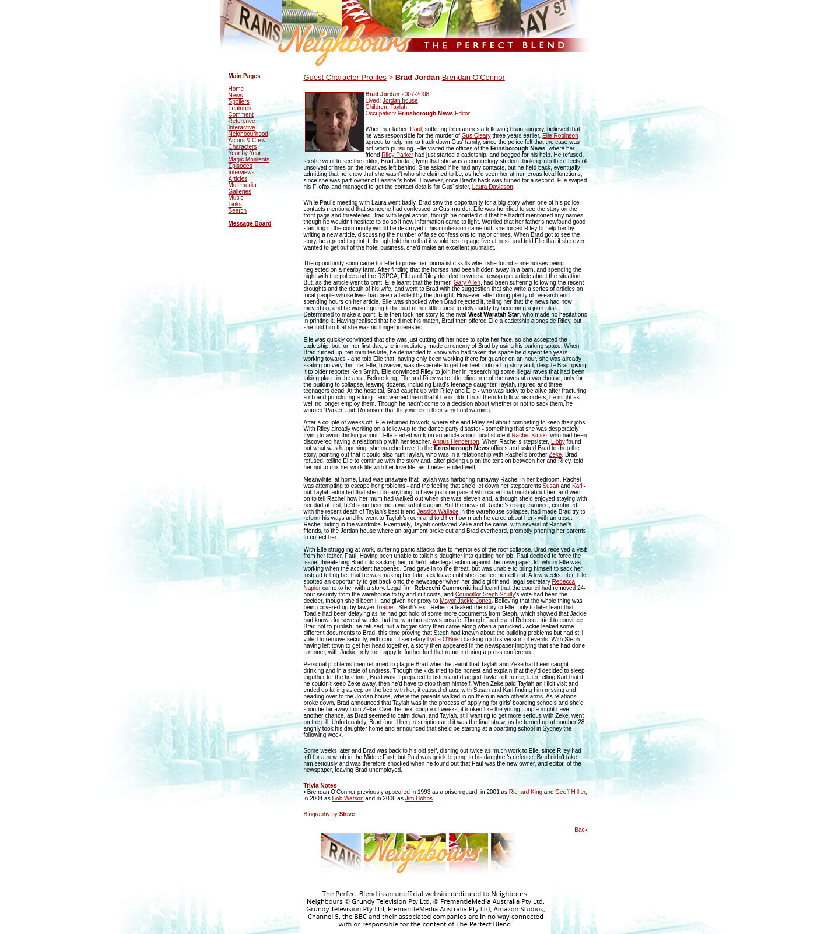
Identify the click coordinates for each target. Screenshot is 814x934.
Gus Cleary (476, 135)
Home (236, 89)
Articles (238, 178)
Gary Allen (467, 282)
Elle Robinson (560, 135)
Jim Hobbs (419, 798)
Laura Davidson (492, 187)
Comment (241, 114)
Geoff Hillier (570, 792)
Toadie (384, 607)
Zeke (555, 454)
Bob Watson (347, 798)
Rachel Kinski (529, 435)
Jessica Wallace (437, 511)
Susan (550, 486)
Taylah (398, 107)
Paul (416, 129)
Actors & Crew (247, 140)
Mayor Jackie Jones (465, 601)
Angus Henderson (456, 441)
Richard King (525, 792)
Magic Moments (249, 159)
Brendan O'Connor (473, 77)
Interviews (242, 172)
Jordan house (400, 100)
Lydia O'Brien (444, 639)
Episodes (240, 166)
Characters (243, 146)
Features (240, 108)
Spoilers (239, 102)
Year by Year (245, 153)
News (236, 95)
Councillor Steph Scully (485, 594)
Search (238, 211)
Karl (577, 486)
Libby (558, 441)
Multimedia (243, 185)
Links (235, 204)
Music (236, 198)
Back (580, 830)
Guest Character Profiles (345, 77)
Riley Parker (397, 155)
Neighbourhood (248, 134)
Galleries (240, 191)
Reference (242, 121)
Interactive (242, 127)
